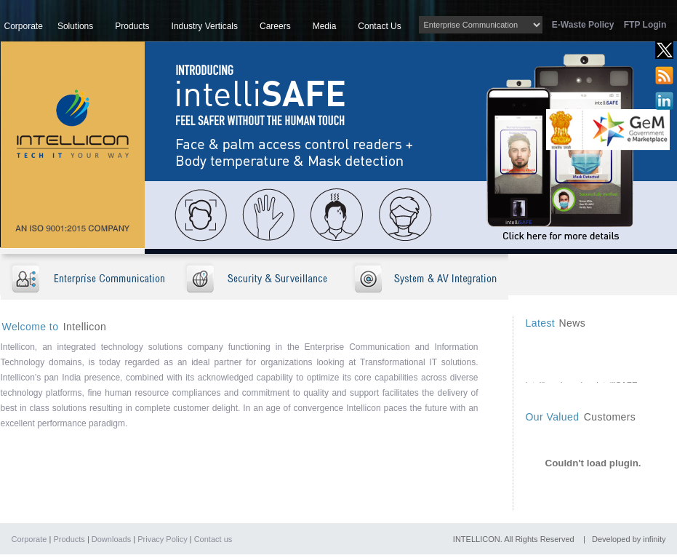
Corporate (23, 26)
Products (132, 26)
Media (325, 26)
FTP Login (645, 25)
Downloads (111, 539)
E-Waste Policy (587, 25)
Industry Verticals (205, 26)
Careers (275, 26)
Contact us (213, 539)
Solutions (75, 26)
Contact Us (379, 26)
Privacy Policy (162, 539)
